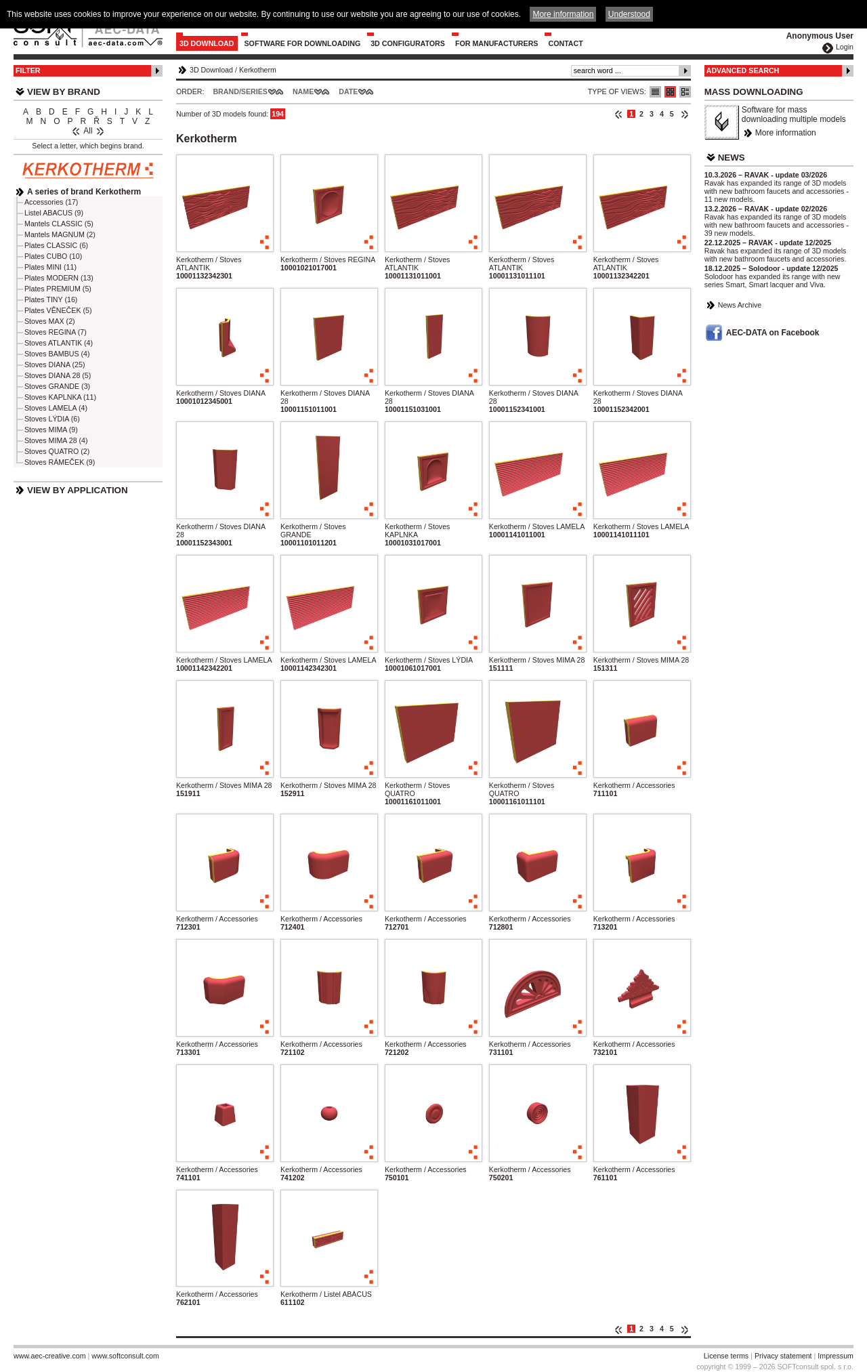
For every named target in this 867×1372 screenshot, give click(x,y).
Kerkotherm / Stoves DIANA (221, 393)
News (731, 157)
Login (844, 47)
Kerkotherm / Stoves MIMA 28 (537, 660)
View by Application (77, 490)
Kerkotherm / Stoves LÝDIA (429, 660)
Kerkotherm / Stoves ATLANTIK (209, 263)
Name (303, 91)
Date (348, 91)
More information (785, 133)
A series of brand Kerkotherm (84, 191)
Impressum (835, 1356)
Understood (629, 14)
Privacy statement (783, 1356)
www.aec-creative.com (50, 1356)
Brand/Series (240, 91)
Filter (28, 70)
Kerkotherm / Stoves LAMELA (537, 526)
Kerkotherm (257, 70)
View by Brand (63, 92)
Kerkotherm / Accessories (634, 785)
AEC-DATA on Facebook (773, 332)
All (87, 131)
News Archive (740, 305)
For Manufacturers (496, 43)
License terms (726, 1356)
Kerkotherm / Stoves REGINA (327, 259)
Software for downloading (303, 43)
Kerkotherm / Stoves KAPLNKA (417, 530)
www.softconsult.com (125, 1356)
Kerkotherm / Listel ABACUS (326, 1294)
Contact (565, 43)
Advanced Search (743, 70)
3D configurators (408, 43)
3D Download (206, 43)
